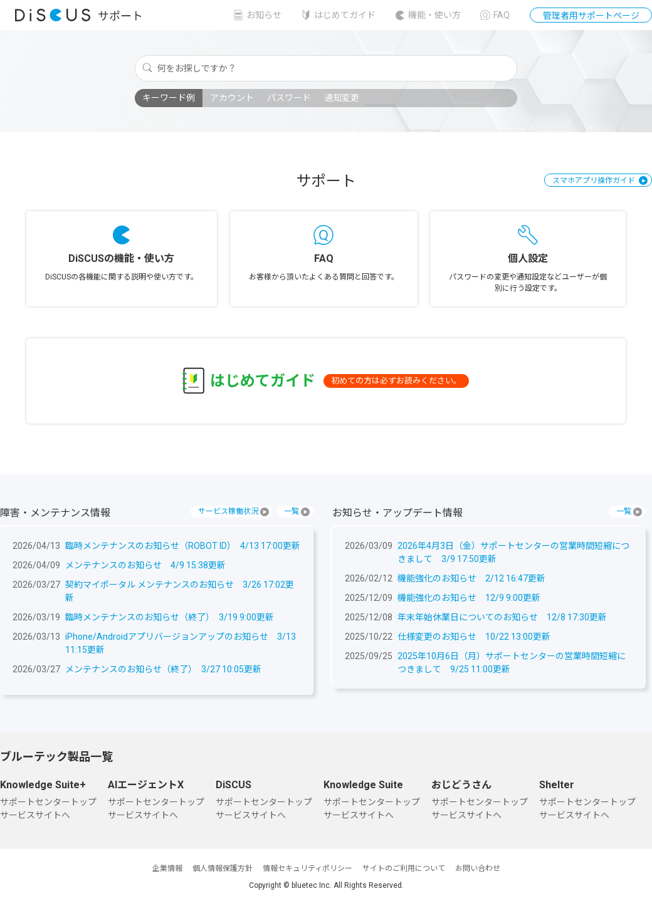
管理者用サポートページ (591, 16)
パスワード (289, 98)
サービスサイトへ (35, 815)
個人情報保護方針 (222, 868)
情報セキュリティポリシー (307, 868)
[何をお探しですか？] (326, 68)
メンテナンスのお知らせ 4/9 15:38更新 (145, 565)
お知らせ (263, 15)
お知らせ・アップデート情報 (397, 513)
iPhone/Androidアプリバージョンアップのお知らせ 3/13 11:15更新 (180, 643)
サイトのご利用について (403, 868)
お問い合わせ (477, 868)
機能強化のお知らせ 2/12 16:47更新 (471, 578)
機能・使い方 (434, 15)
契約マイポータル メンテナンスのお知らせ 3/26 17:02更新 (179, 591)
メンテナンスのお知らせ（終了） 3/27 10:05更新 (163, 669)
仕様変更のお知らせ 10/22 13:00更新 (473, 637)
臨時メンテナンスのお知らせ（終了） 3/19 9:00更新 (169, 617)
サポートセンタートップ (48, 802)
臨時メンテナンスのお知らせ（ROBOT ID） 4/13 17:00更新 (182, 546)
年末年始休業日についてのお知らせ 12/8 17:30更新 (502, 617)
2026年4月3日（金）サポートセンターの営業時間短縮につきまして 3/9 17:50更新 (513, 552)
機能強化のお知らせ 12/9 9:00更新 (468, 598)
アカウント (232, 98)
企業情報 (167, 868)
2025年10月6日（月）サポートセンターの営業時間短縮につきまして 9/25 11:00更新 (511, 662)
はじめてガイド (345, 15)
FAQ (501, 15)
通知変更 (341, 98)
